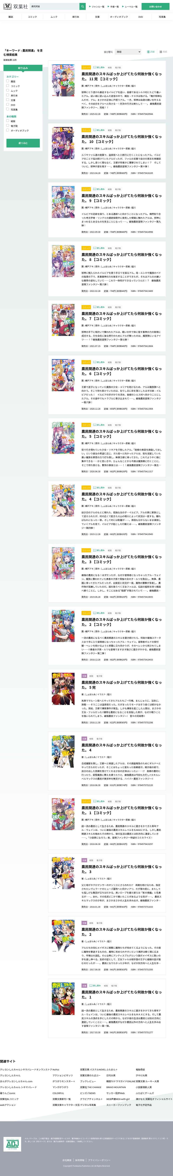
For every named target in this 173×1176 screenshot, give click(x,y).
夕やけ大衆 (141, 1075)
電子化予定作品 (144, 1105)
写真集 (14, 109)
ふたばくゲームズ (145, 1093)
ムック (14, 90)
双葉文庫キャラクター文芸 (66, 1105)
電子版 (14, 126)
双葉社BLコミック (9, 1099)
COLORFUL (58, 1093)
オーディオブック (20, 130)
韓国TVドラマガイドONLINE (120, 1081)
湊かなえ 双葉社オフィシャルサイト (154, 1099)
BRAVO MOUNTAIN (116, 1087)
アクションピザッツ (63, 1075)
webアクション (8, 1105)
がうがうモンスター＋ (64, 1081)
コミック (15, 86)
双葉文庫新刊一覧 (62, 1099)
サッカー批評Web (115, 1093)
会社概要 (67, 1160)
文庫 (13, 100)
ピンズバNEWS (87, 1093)
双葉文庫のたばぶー (90, 1075)
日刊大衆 (110, 1075)
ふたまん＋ (112, 1069)
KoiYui (56, 1069)
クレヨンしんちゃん (10, 1075)
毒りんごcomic (7, 1093)
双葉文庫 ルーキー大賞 (147, 1081)
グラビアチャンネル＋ (91, 1099)
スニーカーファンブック (118, 1105)
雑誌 (13, 81)
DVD (13, 104)
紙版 (13, 121)
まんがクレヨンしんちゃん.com (16, 1081)
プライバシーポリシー (99, 1160)
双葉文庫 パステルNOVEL (93, 1069)
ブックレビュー (88, 1081)
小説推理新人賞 (144, 1087)
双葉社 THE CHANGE (90, 1087)
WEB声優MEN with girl (118, 1099)
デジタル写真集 (88, 1105)
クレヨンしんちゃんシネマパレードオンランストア (26, 1069)
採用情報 (79, 1160)
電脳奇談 (140, 1069)
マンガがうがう (60, 1087)
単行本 (14, 95)
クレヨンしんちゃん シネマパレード (18, 1087)
